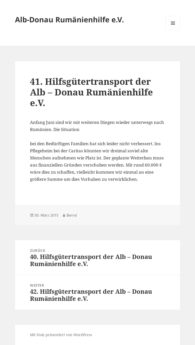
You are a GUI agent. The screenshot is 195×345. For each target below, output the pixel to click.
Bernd (72, 215)
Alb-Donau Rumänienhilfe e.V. (69, 19)
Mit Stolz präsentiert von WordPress (61, 334)
